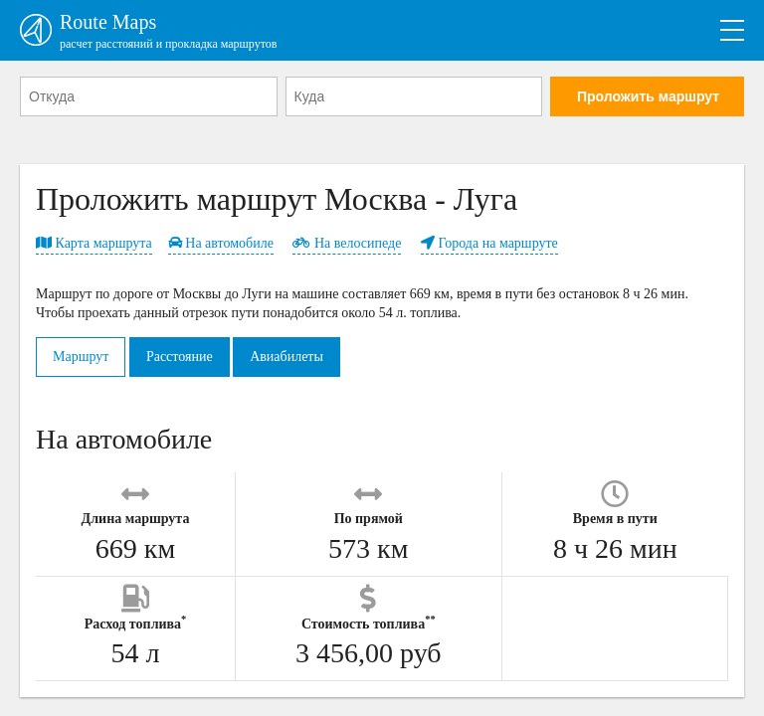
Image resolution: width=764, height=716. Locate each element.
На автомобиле (221, 243)
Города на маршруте (489, 243)
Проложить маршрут (648, 96)
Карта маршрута (94, 243)
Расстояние (179, 356)
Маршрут (80, 356)
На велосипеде (346, 243)
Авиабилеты (286, 356)
